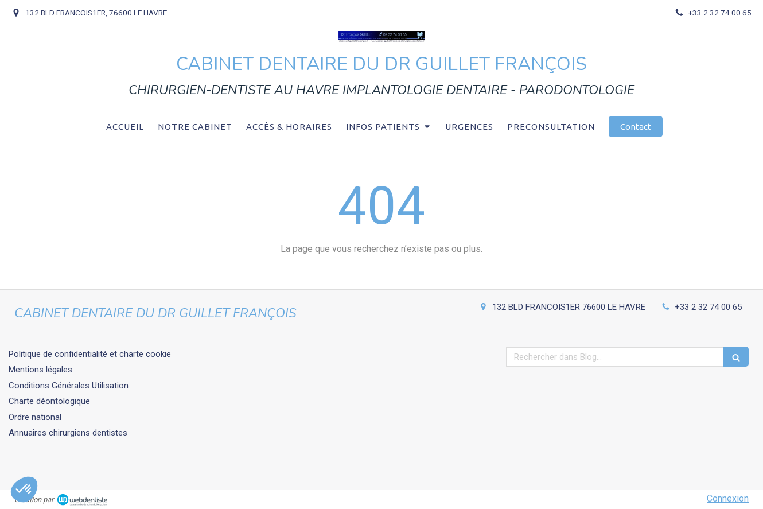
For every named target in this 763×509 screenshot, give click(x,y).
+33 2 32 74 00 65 (708, 307)
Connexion (728, 498)
